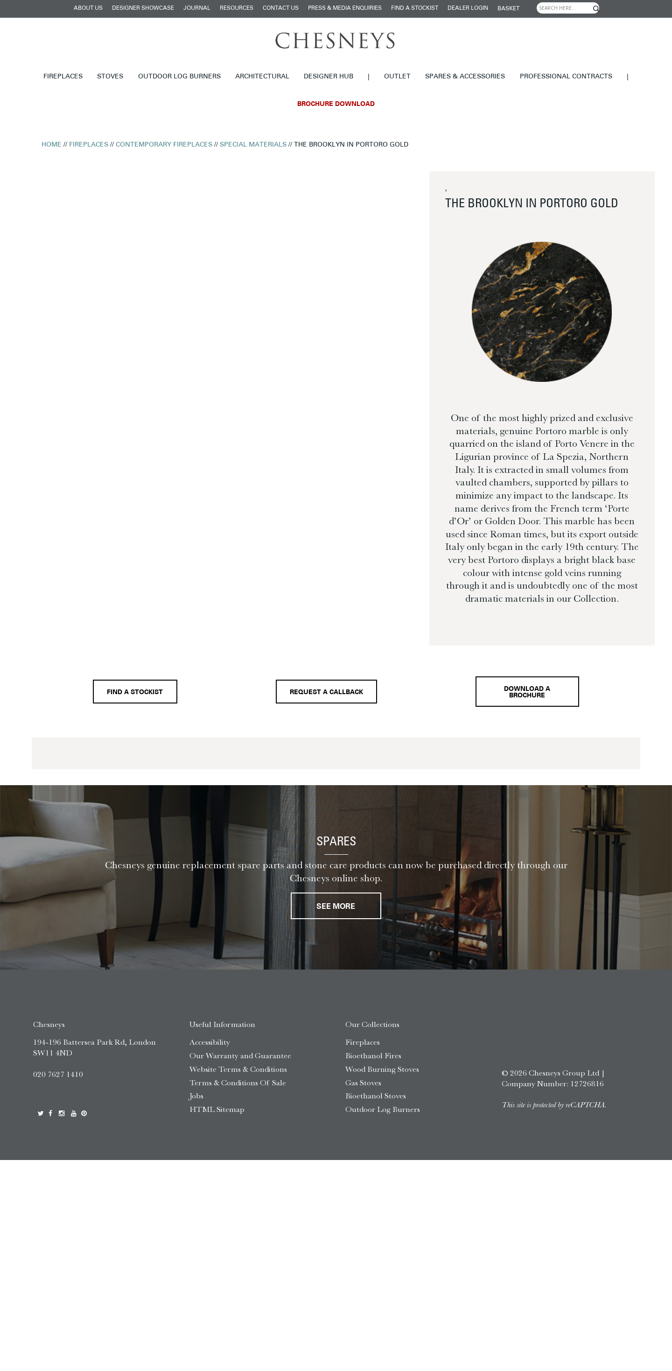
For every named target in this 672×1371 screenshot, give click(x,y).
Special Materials (253, 144)
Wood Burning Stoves (382, 1073)
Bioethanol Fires (373, 1060)
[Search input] (568, 8)
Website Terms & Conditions (238, 1073)
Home (52, 144)
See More (336, 911)
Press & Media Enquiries (345, 8)
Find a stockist (414, 8)
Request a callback (326, 694)
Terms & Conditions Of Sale (237, 1087)
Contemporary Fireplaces (164, 144)
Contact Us (281, 8)
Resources (236, 8)
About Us (88, 8)
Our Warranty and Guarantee (240, 1060)
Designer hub (328, 76)
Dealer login (468, 8)
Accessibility (209, 1046)
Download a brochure (529, 694)
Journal (196, 8)
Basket (508, 9)
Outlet (397, 76)
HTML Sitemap (217, 1113)
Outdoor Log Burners (179, 76)
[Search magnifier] (596, 9)
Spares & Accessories (465, 76)
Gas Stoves (363, 1087)
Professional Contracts (566, 76)
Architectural (262, 76)
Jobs (196, 1100)
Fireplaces (63, 76)
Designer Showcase (143, 8)
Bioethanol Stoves (375, 1100)
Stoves (110, 76)
